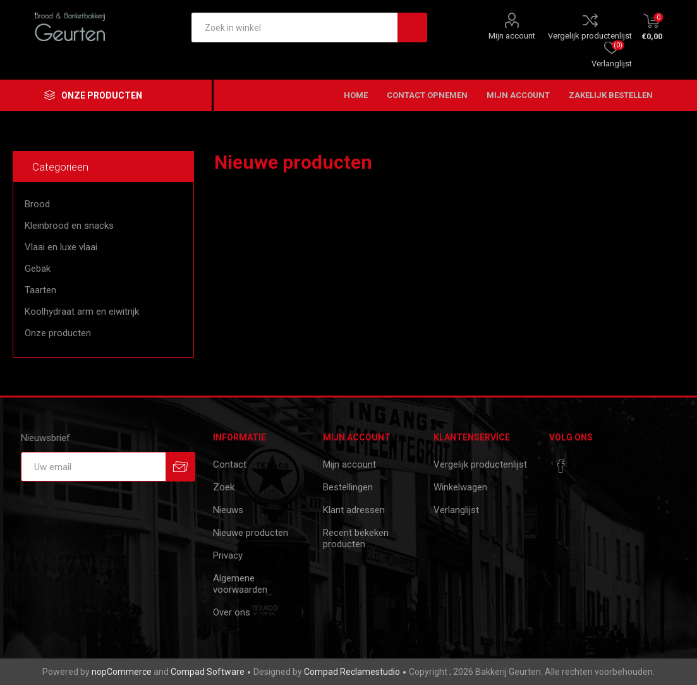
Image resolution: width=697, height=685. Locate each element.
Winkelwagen (460, 487)
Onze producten (58, 333)
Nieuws (228, 510)
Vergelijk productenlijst (590, 35)
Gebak (38, 268)
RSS (676, 161)
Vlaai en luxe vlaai (61, 247)
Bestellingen (348, 487)
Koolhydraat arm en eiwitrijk (82, 311)
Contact (229, 464)
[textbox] (294, 27)
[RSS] (585, 462)
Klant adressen (354, 510)
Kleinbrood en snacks (69, 225)
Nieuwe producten (250, 532)
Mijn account (511, 35)
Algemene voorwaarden (240, 584)
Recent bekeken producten (356, 538)
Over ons (231, 612)
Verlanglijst (456, 510)
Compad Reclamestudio (352, 672)
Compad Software (208, 672)
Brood (37, 204)
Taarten (40, 290)
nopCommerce (122, 672)
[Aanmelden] (93, 467)
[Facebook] (561, 466)
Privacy (228, 555)
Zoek (223, 487)
